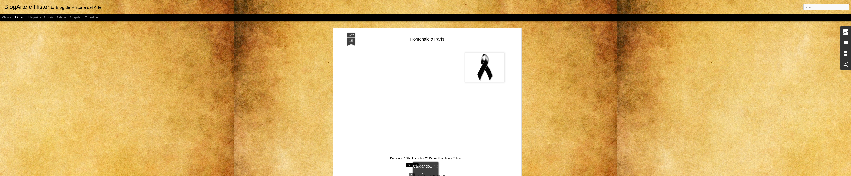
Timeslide (91, 17)
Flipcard (20, 17)
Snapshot (76, 17)
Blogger (459, 173)
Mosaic (48, 17)
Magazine (34, 17)
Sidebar (62, 17)
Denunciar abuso (472, 173)
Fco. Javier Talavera (451, 128)
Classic (7, 17)
